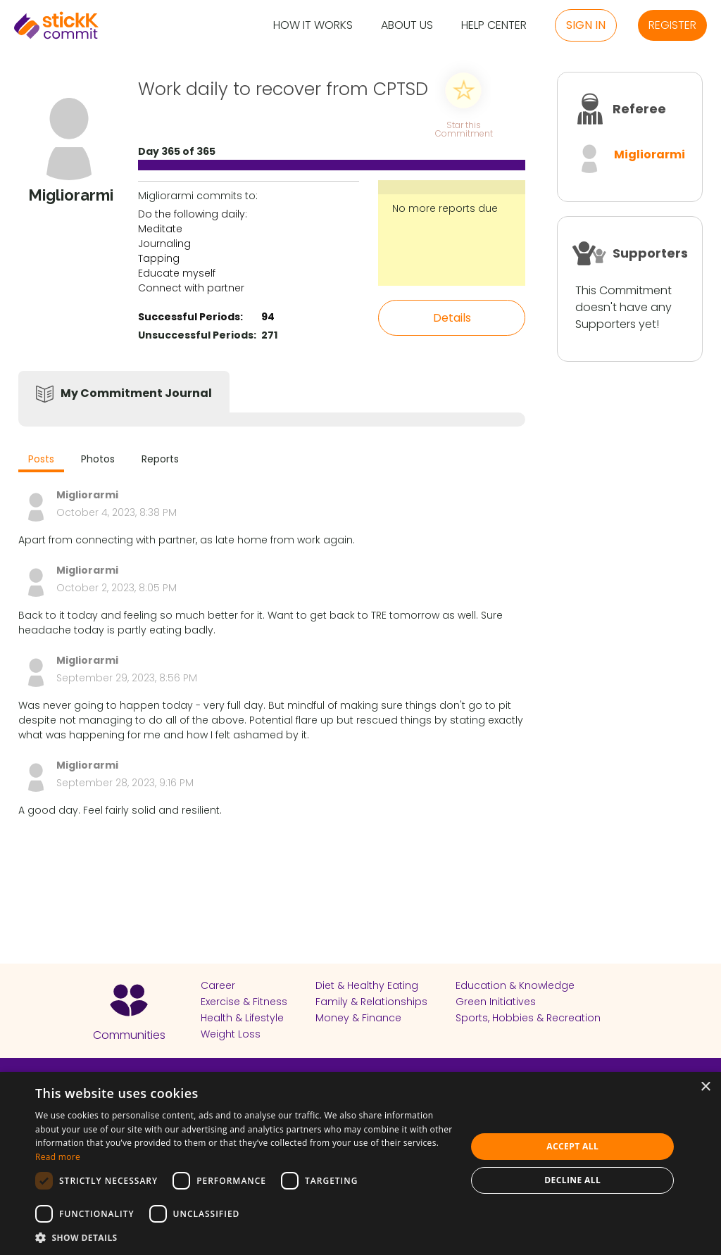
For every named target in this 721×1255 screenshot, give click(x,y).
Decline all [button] (572, 1180)
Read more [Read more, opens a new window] (57, 1157)
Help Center (494, 25)
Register (672, 25)
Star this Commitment (463, 128)
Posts (41, 459)
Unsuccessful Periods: (197, 335)
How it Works (313, 25)
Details (452, 318)
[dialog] (360, 1163)
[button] (244, 1237)
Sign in (586, 25)
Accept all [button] (572, 1146)
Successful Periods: (190, 317)
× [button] (705, 1087)
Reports (160, 459)
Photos (98, 459)
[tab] (41, 460)
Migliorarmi (649, 154)
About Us (407, 25)
